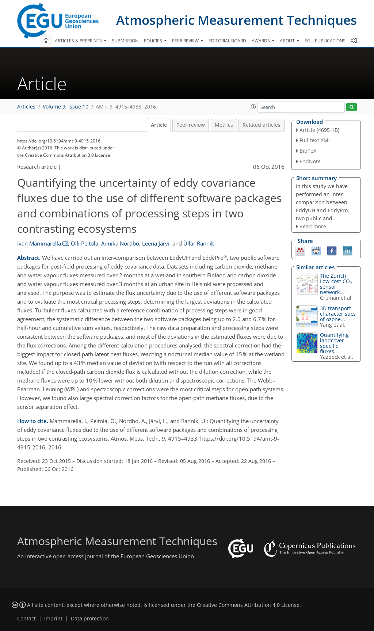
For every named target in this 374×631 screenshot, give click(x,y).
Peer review (190, 125)
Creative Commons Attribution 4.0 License (248, 605)
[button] (253, 106)
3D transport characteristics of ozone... (338, 314)
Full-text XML (315, 140)
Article (159, 125)
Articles (26, 106)
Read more (312, 226)
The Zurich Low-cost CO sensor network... (336, 284)
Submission (125, 41)
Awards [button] (261, 41)
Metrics (224, 125)
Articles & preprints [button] (79, 41)
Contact (26, 618)
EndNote (310, 161)
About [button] (288, 41)
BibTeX (307, 150)
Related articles (261, 125)
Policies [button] (153, 41)
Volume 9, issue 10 (65, 106)
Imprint (53, 618)
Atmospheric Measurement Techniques (236, 19)
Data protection (90, 618)
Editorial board (227, 41)
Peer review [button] (186, 41)
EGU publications (325, 41)
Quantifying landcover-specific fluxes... (334, 343)
